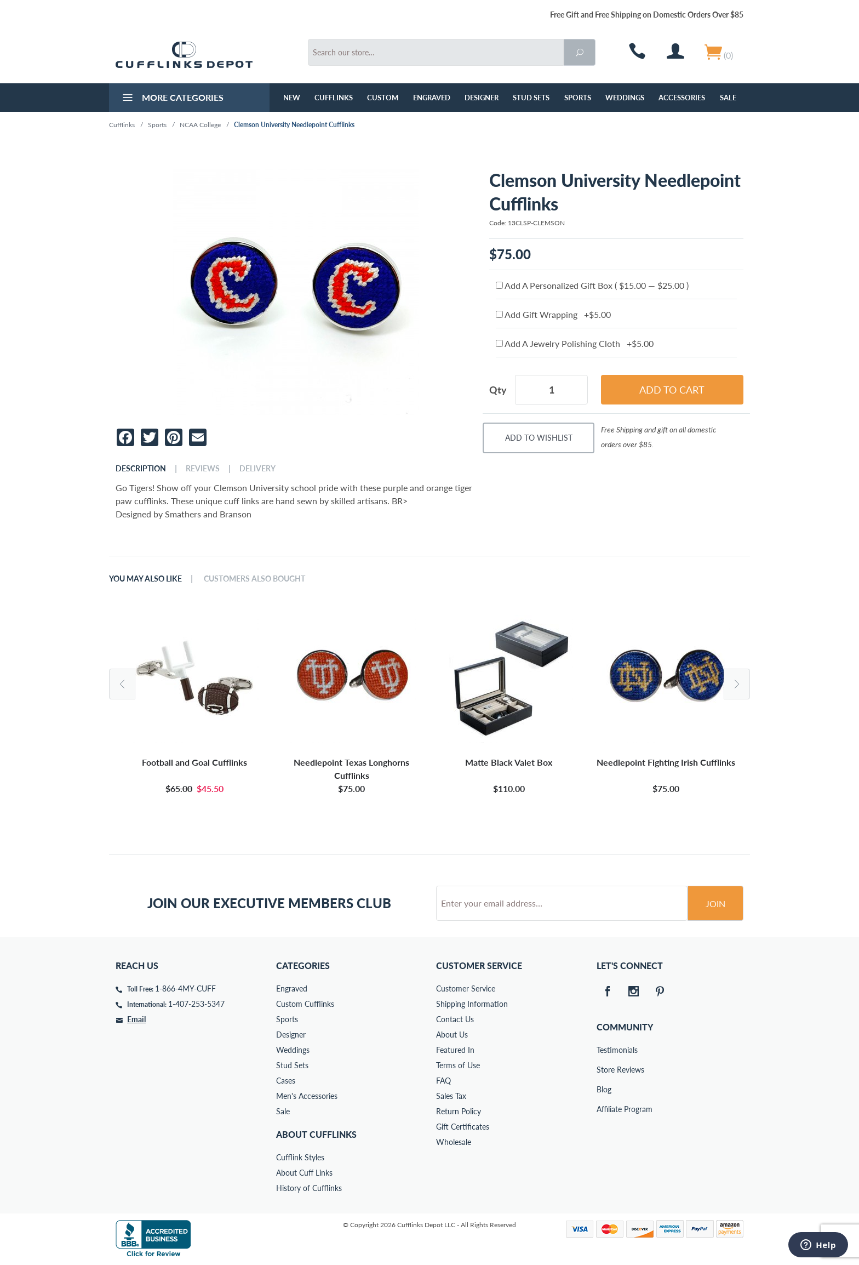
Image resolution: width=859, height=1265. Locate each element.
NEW (291, 97)
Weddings (624, 97)
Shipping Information (472, 1003)
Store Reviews (604, 1069)
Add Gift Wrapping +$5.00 (553, 314)
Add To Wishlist (538, 437)
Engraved (431, 97)
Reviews (203, 468)
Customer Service (465, 988)
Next (737, 684)
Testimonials (604, 1050)
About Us (452, 1034)
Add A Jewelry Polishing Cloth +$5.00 (575, 343)
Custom (382, 97)
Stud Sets (531, 97)
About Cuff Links (304, 1172)
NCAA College (200, 125)
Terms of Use (458, 1065)
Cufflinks (333, 97)
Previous (122, 684)
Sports (577, 97)
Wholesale (453, 1142)
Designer (482, 97)
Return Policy (458, 1111)
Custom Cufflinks (305, 1003)
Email (136, 1019)
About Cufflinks (316, 1134)
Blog (604, 1089)
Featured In (455, 1050)
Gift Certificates (462, 1126)
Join (715, 903)
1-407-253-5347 (196, 1003)
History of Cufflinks (309, 1188)
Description (141, 468)
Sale (728, 97)
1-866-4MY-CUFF (185, 988)
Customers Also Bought (254, 578)
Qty (498, 390)
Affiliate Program (604, 1109)
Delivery (257, 468)
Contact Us (455, 1019)
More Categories (172, 98)
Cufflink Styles (300, 1157)
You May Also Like (145, 578)
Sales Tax (451, 1096)
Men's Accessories (306, 1096)
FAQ (443, 1080)
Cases (285, 1080)
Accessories (681, 97)
